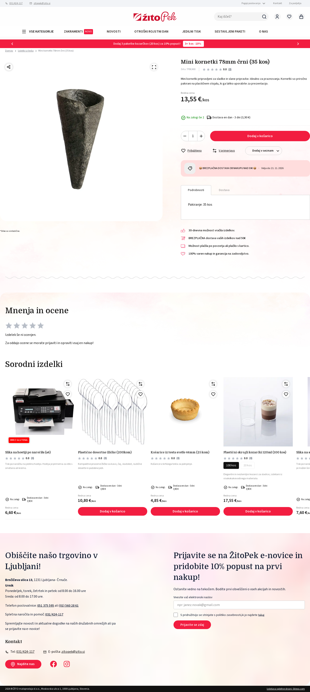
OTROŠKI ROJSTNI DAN (151, 31)
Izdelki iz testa (26, 51)
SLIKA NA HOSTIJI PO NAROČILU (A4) (28, 452)
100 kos (231, 465)
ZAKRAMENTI (78, 31)
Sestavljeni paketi (230, 31)
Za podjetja (295, 3)
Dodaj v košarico (260, 136)
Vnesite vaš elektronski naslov (193, 597)
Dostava (224, 190)
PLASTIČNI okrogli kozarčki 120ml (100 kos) (254, 452)
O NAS (263, 31)
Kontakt (277, 3)
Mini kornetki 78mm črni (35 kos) (56, 51)
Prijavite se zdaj (192, 624)
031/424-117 (16, 3)
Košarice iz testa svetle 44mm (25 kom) (180, 452)
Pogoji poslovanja (251, 3)
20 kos (247, 465)
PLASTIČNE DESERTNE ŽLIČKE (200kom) (105, 452)
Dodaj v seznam (267, 151)
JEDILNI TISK (191, 31)
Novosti (114, 31)
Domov (9, 51)
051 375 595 (45, 605)
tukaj (261, 615)
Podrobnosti (196, 190)
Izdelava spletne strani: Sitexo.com (286, 689)
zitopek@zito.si (42, 3)
